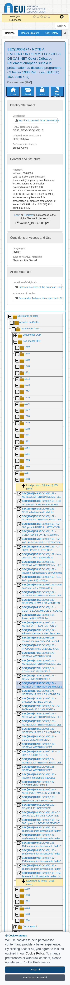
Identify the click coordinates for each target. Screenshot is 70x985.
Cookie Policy (35, 953)
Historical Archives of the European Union (38, 287)
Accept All (35, 969)
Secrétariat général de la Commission (36, 120)
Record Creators (30, 33)
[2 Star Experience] (38, 17)
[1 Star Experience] (35, 17)
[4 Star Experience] (46, 17)
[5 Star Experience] (49, 17)
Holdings (10, 33)
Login (61, 25)
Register (28, 215)
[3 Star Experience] (42, 17)
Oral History (51, 33)
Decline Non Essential (35, 977)
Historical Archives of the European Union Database (35, 8)
